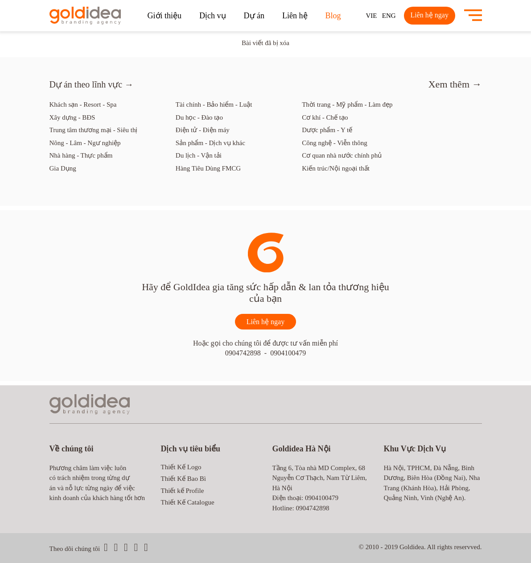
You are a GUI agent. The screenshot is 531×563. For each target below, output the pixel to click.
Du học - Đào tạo (199, 117)
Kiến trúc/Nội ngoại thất (336, 168)
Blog (333, 15)
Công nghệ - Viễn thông (334, 142)
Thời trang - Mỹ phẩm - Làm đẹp (347, 104)
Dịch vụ (212, 15)
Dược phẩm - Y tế (327, 129)
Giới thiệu (165, 15)
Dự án (254, 15)
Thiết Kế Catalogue (187, 502)
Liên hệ (295, 15)
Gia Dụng (62, 168)
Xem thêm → (455, 84)
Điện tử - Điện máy (203, 129)
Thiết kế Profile (182, 490)
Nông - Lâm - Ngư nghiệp (85, 142)
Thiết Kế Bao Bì (183, 478)
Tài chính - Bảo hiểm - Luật (214, 104)
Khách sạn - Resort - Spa (83, 104)
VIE (371, 15)
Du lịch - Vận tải (199, 155)
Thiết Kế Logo (181, 467)
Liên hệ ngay (430, 15)
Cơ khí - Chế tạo (325, 117)
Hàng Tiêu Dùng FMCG (208, 168)
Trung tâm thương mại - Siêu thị (93, 129)
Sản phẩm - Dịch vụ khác (210, 142)
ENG (389, 15)
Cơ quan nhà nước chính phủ (342, 155)
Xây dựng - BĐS (72, 117)
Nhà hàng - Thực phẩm (81, 155)
